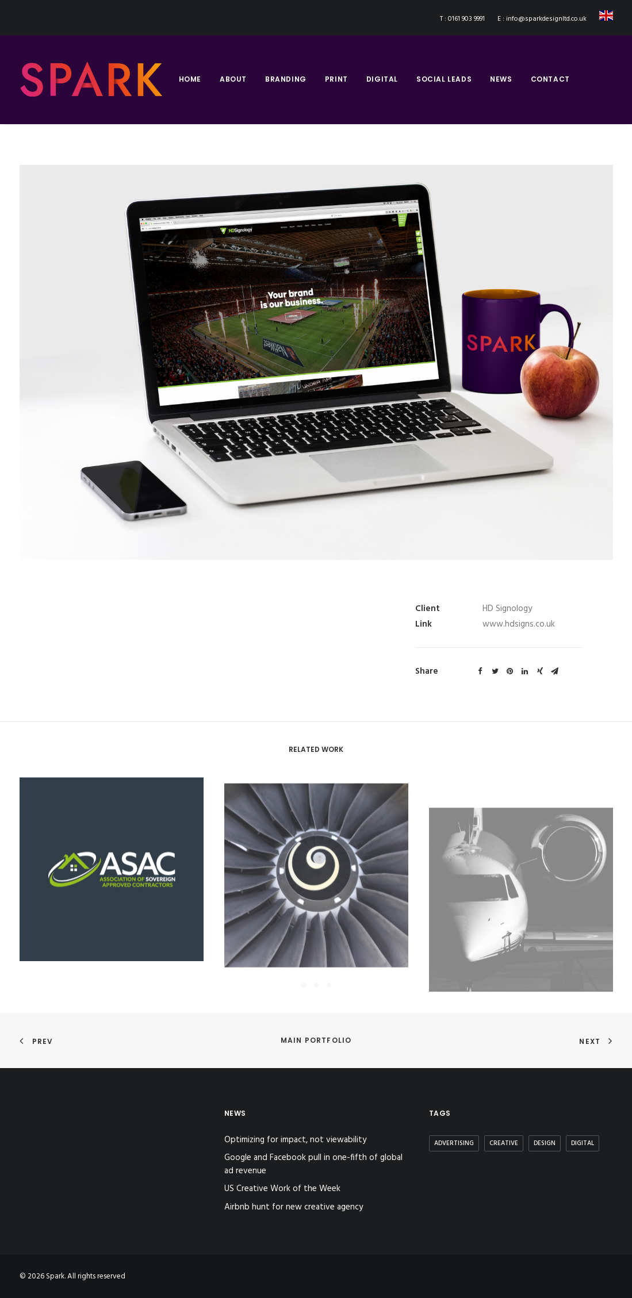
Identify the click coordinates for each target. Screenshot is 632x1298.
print (336, 79)
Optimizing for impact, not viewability (295, 1140)
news (501, 79)
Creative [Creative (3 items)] (503, 1143)
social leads (444, 79)
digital (382, 79)
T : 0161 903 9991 (462, 19)
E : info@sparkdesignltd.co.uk (542, 19)
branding (286, 79)
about (233, 79)
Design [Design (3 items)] (545, 1143)
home (190, 79)
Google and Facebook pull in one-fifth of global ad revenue (313, 1164)
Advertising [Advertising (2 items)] (454, 1143)
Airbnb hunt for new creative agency (293, 1207)
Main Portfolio (316, 1040)
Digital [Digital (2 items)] (582, 1143)
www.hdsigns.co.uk (518, 624)
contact (550, 79)
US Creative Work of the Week (282, 1189)
